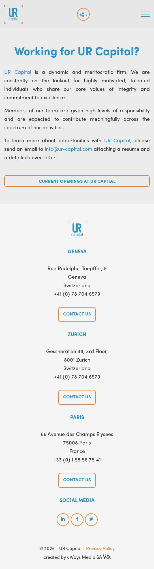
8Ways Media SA (89, 557)
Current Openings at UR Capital (77, 181)
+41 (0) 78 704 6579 (77, 294)
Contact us (77, 314)
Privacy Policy (100, 549)
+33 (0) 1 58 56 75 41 (77, 460)
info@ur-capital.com (68, 149)
